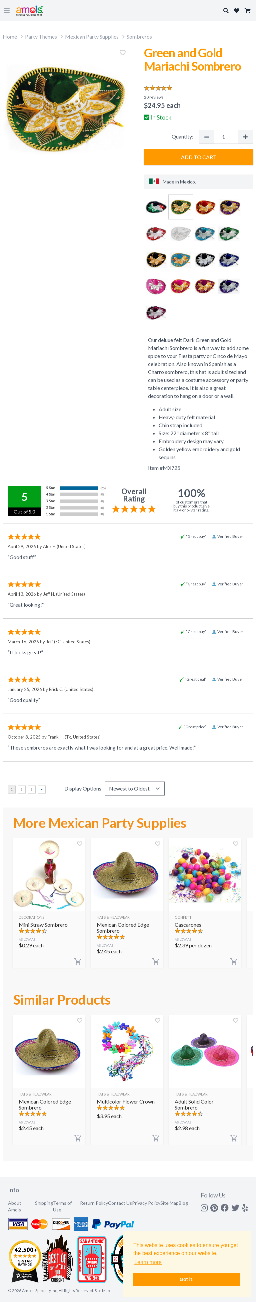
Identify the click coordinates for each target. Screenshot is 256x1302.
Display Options (82, 788)
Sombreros (139, 36)
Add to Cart (199, 157)
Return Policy (94, 1203)
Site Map (169, 1203)
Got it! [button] (187, 1279)
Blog (183, 1203)
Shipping (44, 1203)
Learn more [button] (148, 1262)
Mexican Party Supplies (92, 36)
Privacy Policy (146, 1203)
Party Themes (41, 36)
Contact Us (120, 1203)
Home (10, 36)
